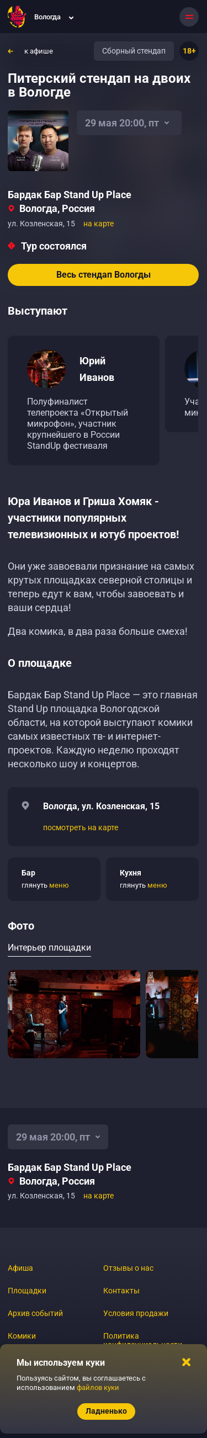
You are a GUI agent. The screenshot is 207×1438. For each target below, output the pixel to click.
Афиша (20, 1268)
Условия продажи (135, 1313)
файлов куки (98, 1387)
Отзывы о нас (128, 1268)
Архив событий (35, 1313)
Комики (22, 1335)
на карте (98, 223)
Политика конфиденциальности (142, 1340)
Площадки (27, 1290)
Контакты (121, 1290)
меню (59, 885)
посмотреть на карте (80, 827)
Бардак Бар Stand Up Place (69, 194)
